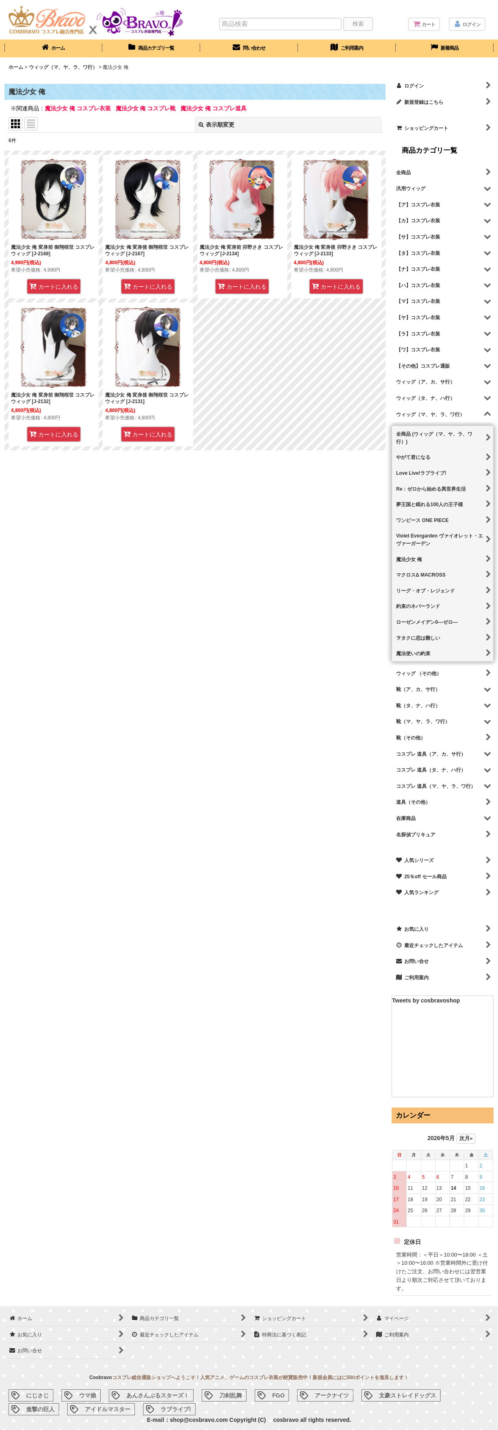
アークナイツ (332, 1395)
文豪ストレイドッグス (407, 1395)
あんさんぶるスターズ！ (157, 1395)
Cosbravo (100, 1377)
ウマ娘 (87, 1395)
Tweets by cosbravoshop (426, 1000)
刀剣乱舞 (230, 1395)
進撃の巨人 (40, 1409)
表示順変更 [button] (216, 124)
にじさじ (37, 1395)
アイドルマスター (107, 1409)
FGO (278, 1395)
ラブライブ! (176, 1409)
